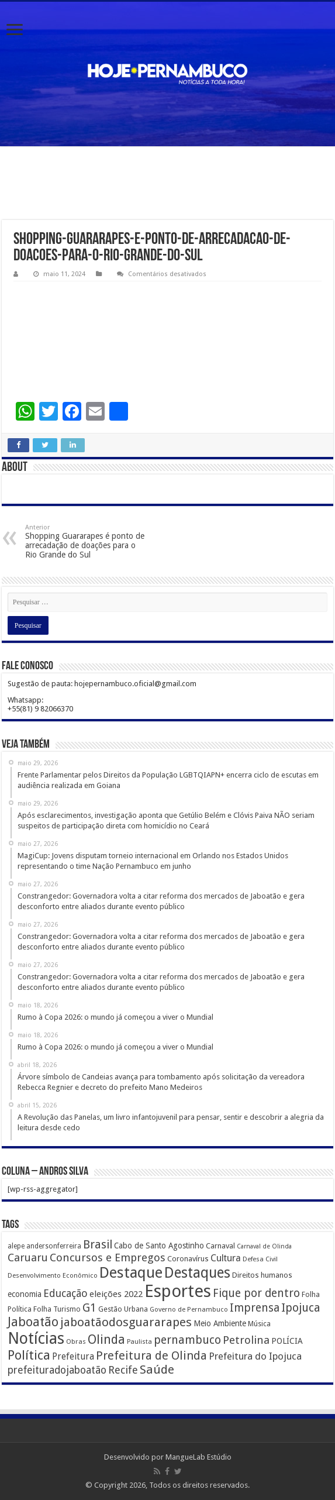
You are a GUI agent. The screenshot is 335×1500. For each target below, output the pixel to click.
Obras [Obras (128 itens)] (76, 1341)
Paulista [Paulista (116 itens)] (139, 1342)
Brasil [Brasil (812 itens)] (97, 1244)
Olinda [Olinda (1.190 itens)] (106, 1339)
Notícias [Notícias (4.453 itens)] (36, 1338)
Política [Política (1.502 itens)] (29, 1355)
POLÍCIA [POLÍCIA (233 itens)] (287, 1341)
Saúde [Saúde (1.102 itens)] (157, 1370)
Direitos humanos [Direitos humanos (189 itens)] (262, 1275)
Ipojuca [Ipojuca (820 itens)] (300, 1308)
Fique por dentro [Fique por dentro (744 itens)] (256, 1293)
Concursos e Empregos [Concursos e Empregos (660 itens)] (107, 1257)
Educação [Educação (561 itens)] (65, 1293)
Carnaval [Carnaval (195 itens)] (220, 1245)
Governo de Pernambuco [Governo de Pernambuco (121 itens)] (189, 1309)
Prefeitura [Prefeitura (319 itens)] (73, 1356)
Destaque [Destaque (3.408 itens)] (131, 1272)
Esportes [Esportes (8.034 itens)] (177, 1291)
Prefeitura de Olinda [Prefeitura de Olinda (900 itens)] (151, 1355)
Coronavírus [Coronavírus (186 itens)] (188, 1258)
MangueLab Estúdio (198, 1457)
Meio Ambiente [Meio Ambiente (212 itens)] (220, 1323)
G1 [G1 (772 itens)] (89, 1308)
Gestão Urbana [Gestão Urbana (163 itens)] (123, 1309)
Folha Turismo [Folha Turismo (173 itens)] (57, 1309)
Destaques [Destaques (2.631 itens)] (197, 1272)
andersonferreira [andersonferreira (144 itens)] (53, 1246)
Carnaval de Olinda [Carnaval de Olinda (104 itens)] (264, 1246)
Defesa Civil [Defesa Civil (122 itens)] (260, 1259)
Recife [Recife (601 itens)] (123, 1370)
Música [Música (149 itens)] (259, 1324)
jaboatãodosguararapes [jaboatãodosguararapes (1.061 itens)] (126, 1322)
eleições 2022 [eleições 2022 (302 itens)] (116, 1294)
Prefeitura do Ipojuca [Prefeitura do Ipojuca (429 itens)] (255, 1356)
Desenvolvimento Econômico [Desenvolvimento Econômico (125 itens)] (53, 1275)
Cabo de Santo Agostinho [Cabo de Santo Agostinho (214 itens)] (159, 1245)
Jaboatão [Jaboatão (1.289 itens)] (33, 1322)
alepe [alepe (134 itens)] (16, 1246)
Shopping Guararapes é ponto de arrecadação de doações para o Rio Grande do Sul (85, 541)
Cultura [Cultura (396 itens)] (225, 1258)
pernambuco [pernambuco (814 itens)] (187, 1340)
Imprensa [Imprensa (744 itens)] (254, 1308)
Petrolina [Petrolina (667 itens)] (246, 1340)
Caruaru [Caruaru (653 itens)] (28, 1257)
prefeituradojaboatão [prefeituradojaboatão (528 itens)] (57, 1370)
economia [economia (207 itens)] (25, 1294)
